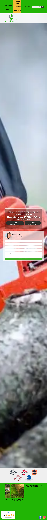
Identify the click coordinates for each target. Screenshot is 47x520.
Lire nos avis (8, 517)
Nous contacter (32, 223)
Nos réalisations (15, 223)
